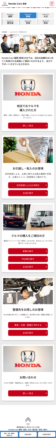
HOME (4, 32)
